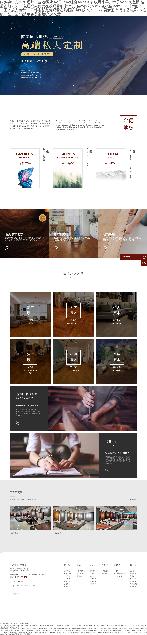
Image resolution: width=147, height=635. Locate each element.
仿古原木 (93, 576)
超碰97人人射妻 (104, 632)
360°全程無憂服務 (119, 573)
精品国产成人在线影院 (69, 632)
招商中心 (99, 5)
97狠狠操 (22, 628)
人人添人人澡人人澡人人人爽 (20, 630)
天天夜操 (100, 628)
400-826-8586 (138, 5)
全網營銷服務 (118, 576)
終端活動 (105, 573)
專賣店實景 (133, 584)
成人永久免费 (4, 634)
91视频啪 (48, 630)
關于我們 (42, 5)
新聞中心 (105, 565)
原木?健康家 (81, 573)
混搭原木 (93, 579)
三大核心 (54, 5)
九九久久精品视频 (109, 628)
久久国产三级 (134, 630)
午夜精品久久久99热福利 (24, 632)
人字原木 (93, 573)
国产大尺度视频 (66, 630)
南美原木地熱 (81, 571)
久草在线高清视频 (92, 628)
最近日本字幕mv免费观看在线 (23, 634)
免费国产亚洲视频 (50, 632)
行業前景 (133, 586)
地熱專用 (79, 576)
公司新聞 (105, 571)
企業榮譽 (67, 579)
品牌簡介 (67, 571)
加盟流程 (133, 579)
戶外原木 (93, 584)
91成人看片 (118, 628)
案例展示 (133, 581)
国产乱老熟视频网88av (37, 632)
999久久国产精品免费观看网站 (130, 628)
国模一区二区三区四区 (97, 630)
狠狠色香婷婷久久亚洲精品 (61, 628)
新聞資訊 (76, 5)
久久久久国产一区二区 (131, 632)
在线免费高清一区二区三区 (117, 632)
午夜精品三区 (126, 630)
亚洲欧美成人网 (14, 628)
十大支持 (133, 573)
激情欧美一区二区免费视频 (91, 632)
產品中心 (65, 5)
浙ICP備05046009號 (16, 581)
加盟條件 (133, 576)
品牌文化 (67, 581)
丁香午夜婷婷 (86, 630)
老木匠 (116, 571)
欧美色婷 (107, 630)
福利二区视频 (143, 630)
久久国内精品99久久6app (46, 628)
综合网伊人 (11, 634)
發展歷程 (67, 576)
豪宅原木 (93, 571)
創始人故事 (67, 573)
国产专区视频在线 (11, 632)
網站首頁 (31, 5)
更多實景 (134, 499)
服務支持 (87, 5)
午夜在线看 (59, 632)
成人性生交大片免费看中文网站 (78, 628)
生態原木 (93, 581)
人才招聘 (67, 584)
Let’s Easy (24, 577)
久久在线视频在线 (57, 630)
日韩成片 (2, 632)
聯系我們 (67, 586)
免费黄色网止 (142, 632)
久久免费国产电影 (77, 630)
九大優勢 (133, 571)
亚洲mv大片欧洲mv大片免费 (37, 630)
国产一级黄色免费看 (115, 630)
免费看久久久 (80, 632)
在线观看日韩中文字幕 (31, 628)
